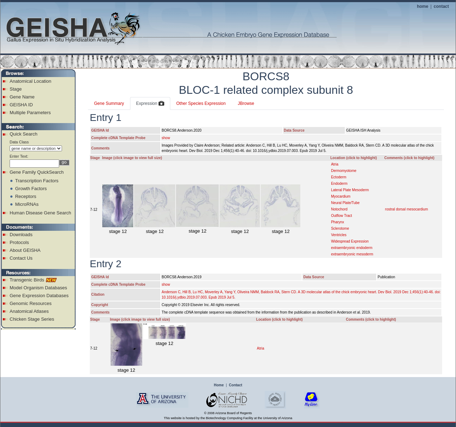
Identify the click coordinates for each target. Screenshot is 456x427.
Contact (235, 385)
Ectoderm (338, 177)
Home (219, 385)
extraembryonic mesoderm (352, 254)
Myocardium (340, 196)
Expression (150, 104)
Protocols (19, 242)
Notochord (339, 209)
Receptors (25, 196)
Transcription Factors (36, 180)
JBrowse (246, 103)
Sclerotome (340, 228)
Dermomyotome (343, 171)
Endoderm (339, 183)
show (166, 138)
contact (441, 6)
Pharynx (337, 222)
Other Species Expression (201, 103)
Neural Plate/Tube (345, 203)
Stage (16, 89)
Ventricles (338, 235)
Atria (334, 164)
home (422, 6)
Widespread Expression (350, 241)
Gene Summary (109, 103)
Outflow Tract (341, 216)
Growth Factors (31, 188)
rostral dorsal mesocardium (406, 209)
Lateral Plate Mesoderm (350, 190)
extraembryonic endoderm (351, 248)
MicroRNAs (26, 204)
